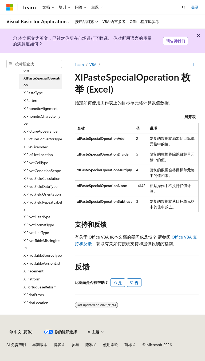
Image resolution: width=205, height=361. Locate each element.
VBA (92, 64)
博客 (57, 344)
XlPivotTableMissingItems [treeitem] (41, 244)
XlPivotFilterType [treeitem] (36, 216)
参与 (75, 344)
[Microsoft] (9, 7)
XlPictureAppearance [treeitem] (40, 131)
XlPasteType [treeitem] (33, 92)
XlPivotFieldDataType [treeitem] (40, 186)
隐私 (89, 344)
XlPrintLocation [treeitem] (35, 302)
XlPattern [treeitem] (30, 100)
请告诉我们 (175, 40)
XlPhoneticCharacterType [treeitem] (41, 120)
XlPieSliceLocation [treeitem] (38, 154)
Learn (79, 64)
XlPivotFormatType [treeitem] (38, 224)
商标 (128, 344)
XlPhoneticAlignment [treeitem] (40, 108)
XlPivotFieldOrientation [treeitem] (42, 194)
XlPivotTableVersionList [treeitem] (41, 263)
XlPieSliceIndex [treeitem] (35, 146)
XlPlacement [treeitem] (33, 270)
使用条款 (110, 344)
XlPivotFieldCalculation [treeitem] (41, 178)
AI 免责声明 (16, 344)
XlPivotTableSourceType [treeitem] (42, 255)
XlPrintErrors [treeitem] (33, 294)
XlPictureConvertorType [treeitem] (42, 138)
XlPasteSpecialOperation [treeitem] (41, 82)
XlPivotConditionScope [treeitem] (42, 170)
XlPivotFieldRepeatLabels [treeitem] (42, 206)
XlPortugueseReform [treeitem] (40, 286)
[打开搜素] (183, 7)
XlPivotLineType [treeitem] (36, 232)
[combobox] (34, 64)
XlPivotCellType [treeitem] (35, 162)
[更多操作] (194, 64)
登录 (195, 7)
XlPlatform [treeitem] (31, 278)
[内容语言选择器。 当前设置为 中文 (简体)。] (21, 332)
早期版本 (39, 344)
